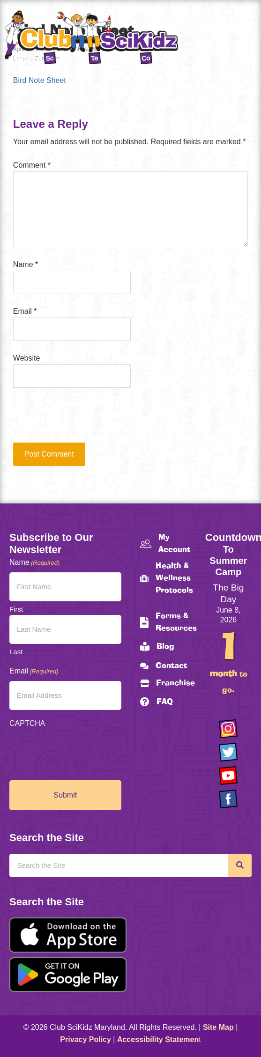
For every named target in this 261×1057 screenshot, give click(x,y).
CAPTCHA (27, 723)
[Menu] (244, 39)
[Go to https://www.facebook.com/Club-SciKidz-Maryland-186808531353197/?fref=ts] (228, 799)
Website (26, 358)
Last (15, 652)
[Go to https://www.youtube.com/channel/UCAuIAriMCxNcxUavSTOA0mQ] (228, 775)
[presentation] (77, 419)
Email (25, 311)
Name (25, 264)
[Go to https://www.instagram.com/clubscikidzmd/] (228, 728)
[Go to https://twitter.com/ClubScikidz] (228, 752)
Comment (32, 165)
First (16, 609)
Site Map (218, 1027)
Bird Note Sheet (39, 80)
